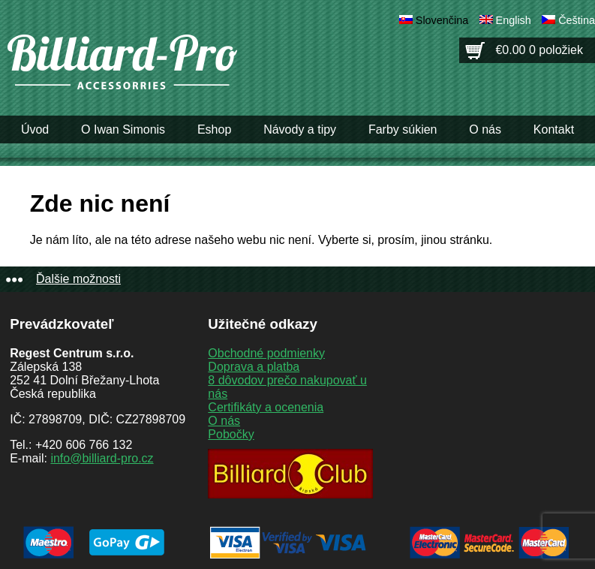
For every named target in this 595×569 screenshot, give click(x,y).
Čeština (576, 20)
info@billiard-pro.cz (101, 458)
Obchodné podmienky (266, 353)
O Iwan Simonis (123, 129)
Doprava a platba (253, 366)
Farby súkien (402, 129)
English (513, 20)
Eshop (214, 129)
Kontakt (553, 129)
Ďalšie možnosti (78, 278)
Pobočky (231, 434)
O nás (485, 129)
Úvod (35, 129)
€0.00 (539, 50)
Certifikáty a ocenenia (265, 407)
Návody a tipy (299, 129)
